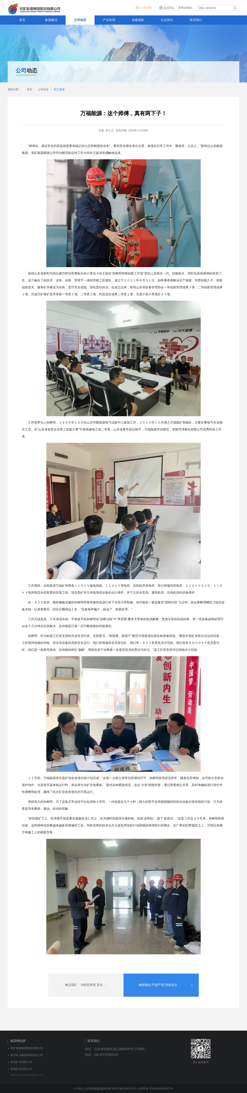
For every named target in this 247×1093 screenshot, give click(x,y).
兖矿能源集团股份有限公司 (27, 1048)
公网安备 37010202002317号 (155, 1088)
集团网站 (169, 7)
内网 (154, 7)
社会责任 (167, 20)
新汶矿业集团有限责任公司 (27, 1055)
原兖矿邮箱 (185, 7)
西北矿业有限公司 (21, 1062)
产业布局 (109, 20)
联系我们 (196, 20)
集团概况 (51, 20)
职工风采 (59, 89)
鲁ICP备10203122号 (124, 1088)
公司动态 (80, 20)
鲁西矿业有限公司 (21, 1068)
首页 (22, 20)
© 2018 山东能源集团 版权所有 (93, 1088)
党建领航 (138, 20)
